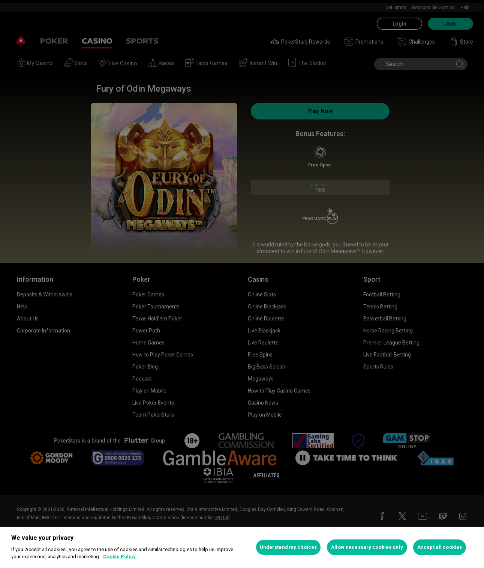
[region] (242, 547)
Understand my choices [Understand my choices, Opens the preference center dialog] (288, 547)
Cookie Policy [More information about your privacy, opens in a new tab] (119, 556)
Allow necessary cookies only (367, 547)
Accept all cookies (439, 547)
